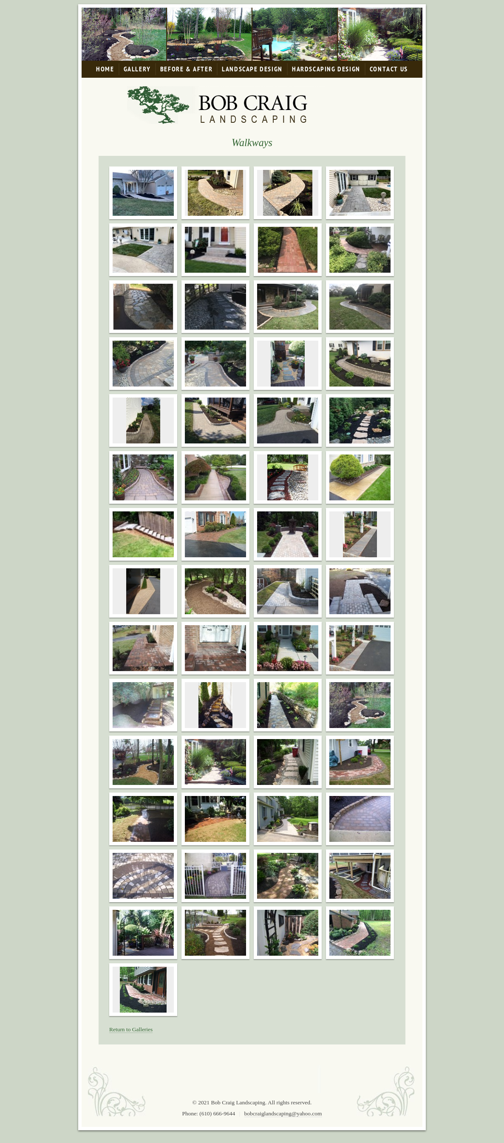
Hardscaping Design (326, 69)
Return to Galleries (131, 1029)
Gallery (137, 69)
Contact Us (389, 69)
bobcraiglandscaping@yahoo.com (283, 1113)
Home (105, 69)
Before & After (186, 69)
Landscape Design (252, 69)
